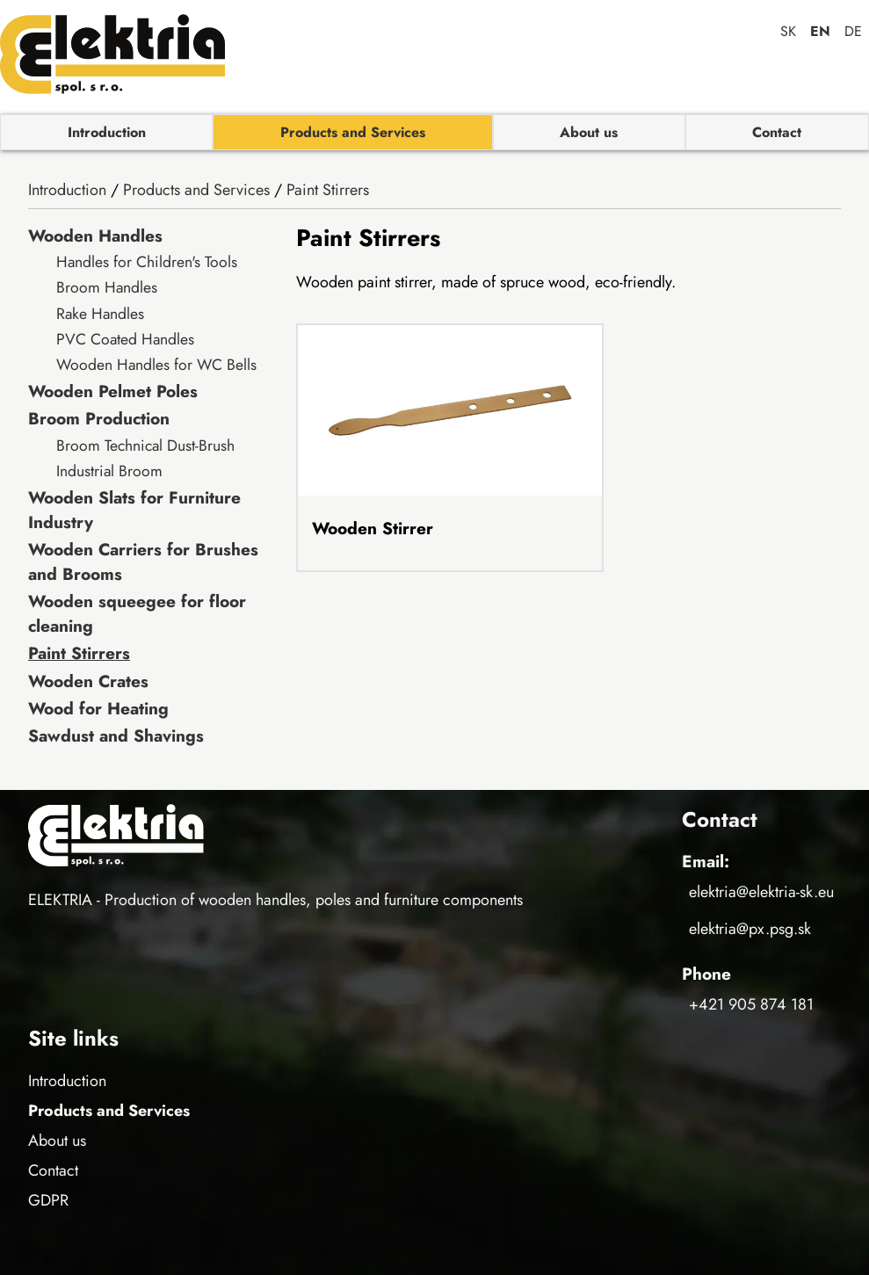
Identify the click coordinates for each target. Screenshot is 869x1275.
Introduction (107, 132)
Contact (776, 132)
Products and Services (352, 132)
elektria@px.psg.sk (750, 928)
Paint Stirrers (327, 189)
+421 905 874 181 (751, 1004)
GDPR (48, 1200)
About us (589, 132)
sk (788, 31)
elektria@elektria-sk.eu (761, 891)
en (820, 31)
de (853, 31)
